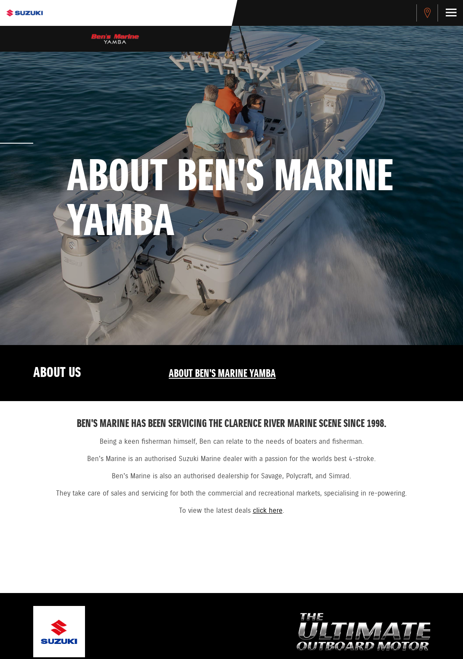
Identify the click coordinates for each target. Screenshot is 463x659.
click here (268, 510)
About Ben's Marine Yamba (222, 374)
